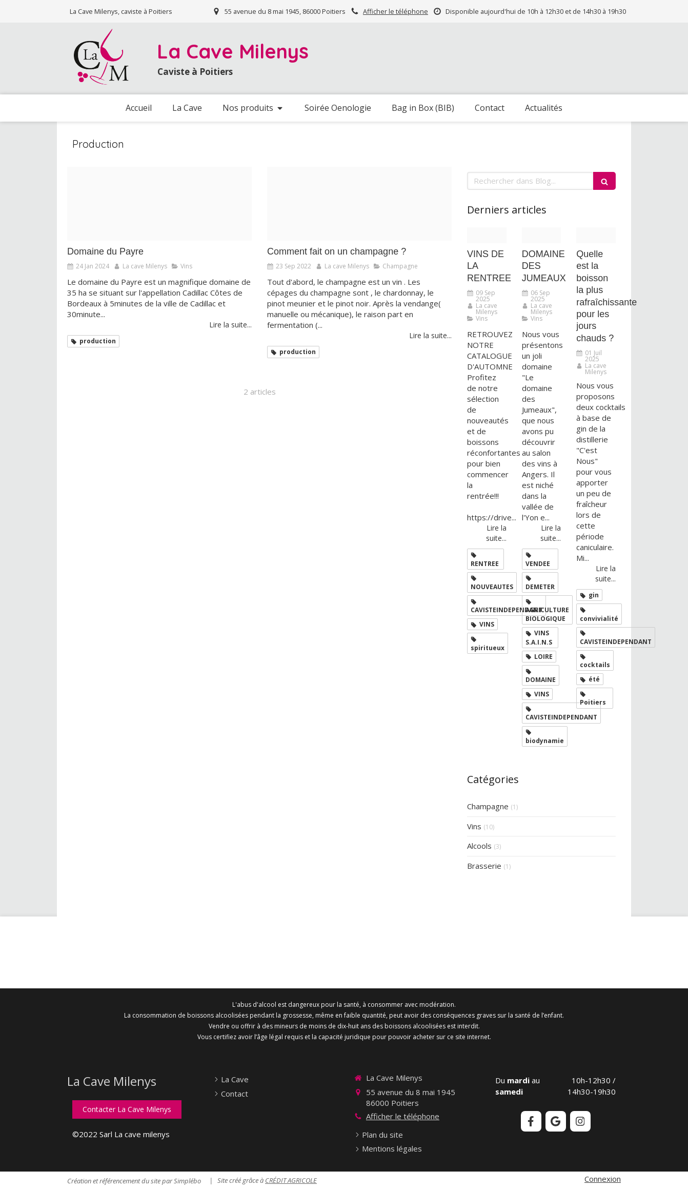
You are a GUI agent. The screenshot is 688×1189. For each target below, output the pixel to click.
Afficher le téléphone (395, 11)
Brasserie (484, 866)
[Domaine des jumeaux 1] (541, 235)
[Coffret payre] (159, 204)
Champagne (488, 806)
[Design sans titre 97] (596, 235)
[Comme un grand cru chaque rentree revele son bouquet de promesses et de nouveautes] (487, 235)
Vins (474, 826)
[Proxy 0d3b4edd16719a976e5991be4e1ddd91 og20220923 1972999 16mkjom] (359, 204)
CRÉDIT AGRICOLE (291, 1180)
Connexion (602, 1179)
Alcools (479, 846)
